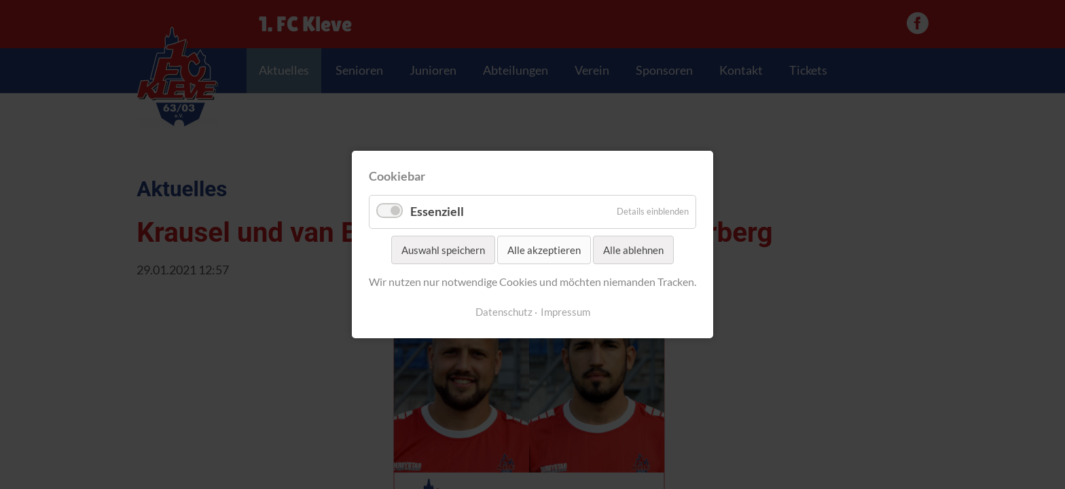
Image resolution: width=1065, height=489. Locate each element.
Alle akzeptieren (544, 250)
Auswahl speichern (443, 250)
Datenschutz (503, 312)
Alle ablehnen (633, 250)
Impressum (565, 312)
